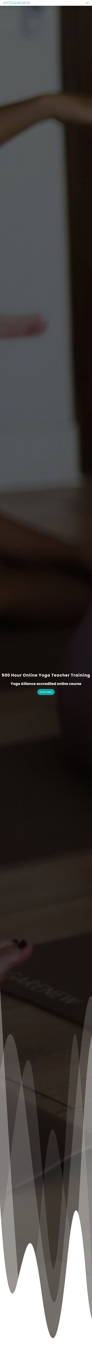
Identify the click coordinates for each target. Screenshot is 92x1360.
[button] (87, 3)
